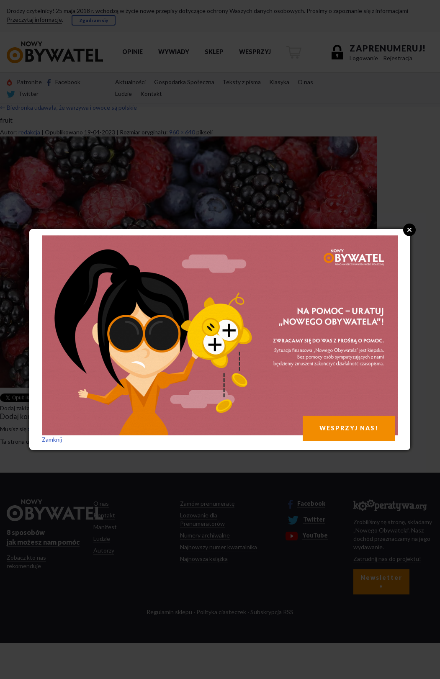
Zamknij (52, 439)
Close (409, 230)
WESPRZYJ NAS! (348, 428)
